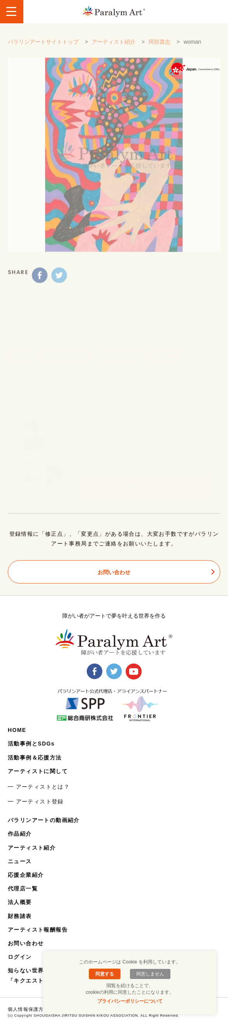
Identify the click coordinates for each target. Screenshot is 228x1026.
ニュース (20, 861)
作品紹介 (20, 834)
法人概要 (20, 902)
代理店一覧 (23, 888)
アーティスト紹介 (113, 46)
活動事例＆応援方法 (35, 757)
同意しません (150, 974)
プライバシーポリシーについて (130, 1001)
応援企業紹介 (26, 875)
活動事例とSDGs (31, 743)
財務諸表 (20, 916)
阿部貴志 (159, 46)
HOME (17, 730)
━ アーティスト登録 (36, 801)
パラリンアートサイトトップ (43, 46)
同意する (104, 974)
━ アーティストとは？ (39, 787)
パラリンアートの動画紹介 (44, 820)
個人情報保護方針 (28, 1009)
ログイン (20, 957)
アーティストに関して (38, 771)
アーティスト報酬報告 (38, 930)
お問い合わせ (114, 572)
